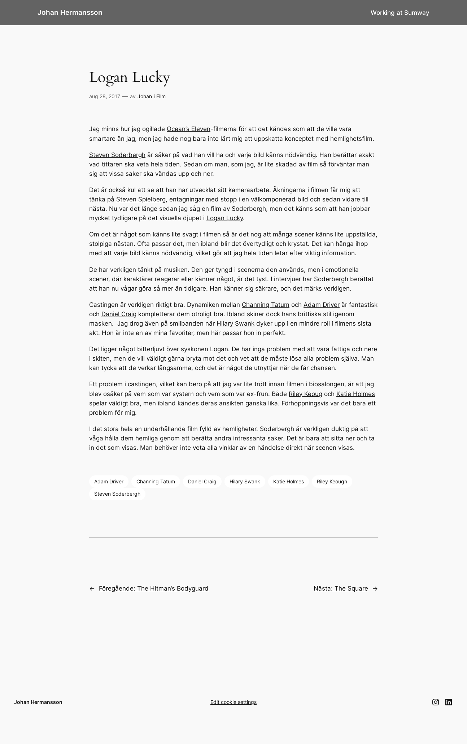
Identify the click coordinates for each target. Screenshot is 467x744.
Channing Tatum (265, 304)
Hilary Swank (235, 323)
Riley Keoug (305, 393)
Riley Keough (332, 481)
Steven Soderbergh (117, 154)
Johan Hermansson (70, 12)
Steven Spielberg (141, 199)
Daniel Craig (118, 314)
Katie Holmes (355, 393)
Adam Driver (322, 304)
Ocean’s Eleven (188, 128)
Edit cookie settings (233, 702)
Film (161, 96)
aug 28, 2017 (104, 96)
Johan (145, 96)
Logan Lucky (224, 218)
